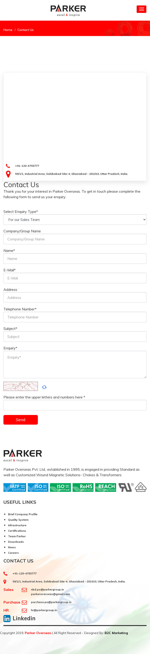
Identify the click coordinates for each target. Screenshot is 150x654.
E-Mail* (9, 270)
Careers (13, 552)
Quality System (18, 519)
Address (10, 289)
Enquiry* (10, 348)
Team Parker (17, 536)
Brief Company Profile (22, 514)
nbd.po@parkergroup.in (47, 589)
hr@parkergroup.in (44, 610)
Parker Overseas (38, 633)
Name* (9, 250)
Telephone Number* (19, 309)
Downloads (16, 541)
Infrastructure (17, 525)
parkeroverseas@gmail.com (50, 594)
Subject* (10, 328)
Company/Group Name (22, 231)
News (12, 547)
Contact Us (25, 30)
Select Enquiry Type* (20, 211)
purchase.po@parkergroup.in (51, 602)
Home (7, 30)
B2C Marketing (116, 633)
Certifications (17, 530)
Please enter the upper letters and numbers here (44, 397)
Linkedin (24, 618)
